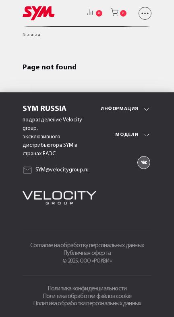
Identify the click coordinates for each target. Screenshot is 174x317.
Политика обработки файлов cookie (87, 296)
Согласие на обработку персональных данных (87, 245)
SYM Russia (44, 109)
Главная (31, 35)
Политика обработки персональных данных (87, 303)
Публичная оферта (87, 253)
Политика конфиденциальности (87, 289)
